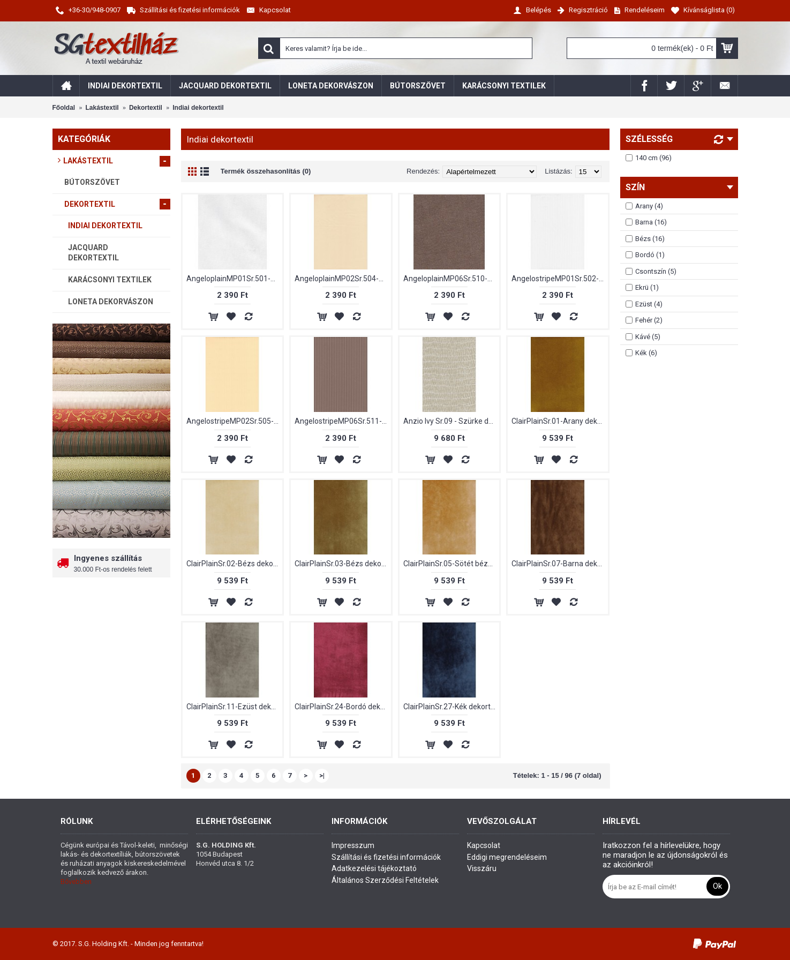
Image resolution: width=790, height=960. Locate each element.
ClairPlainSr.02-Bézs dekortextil (234, 563)
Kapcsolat (483, 845)
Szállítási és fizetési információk (386, 857)
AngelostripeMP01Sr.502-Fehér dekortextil (559, 278)
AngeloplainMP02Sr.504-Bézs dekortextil (343, 278)
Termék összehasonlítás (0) (266, 171)
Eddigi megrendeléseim (507, 857)
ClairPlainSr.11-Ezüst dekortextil (234, 706)
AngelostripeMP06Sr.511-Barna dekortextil (343, 421)
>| (322, 775)
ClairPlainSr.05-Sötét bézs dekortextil (451, 563)
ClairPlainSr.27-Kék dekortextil (451, 706)
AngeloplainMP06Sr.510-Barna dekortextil (451, 278)
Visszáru (481, 868)
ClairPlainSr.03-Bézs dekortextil (343, 563)
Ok (717, 886)
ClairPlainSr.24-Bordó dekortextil (343, 706)
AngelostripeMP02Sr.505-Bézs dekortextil (234, 421)
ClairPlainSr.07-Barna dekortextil (559, 563)
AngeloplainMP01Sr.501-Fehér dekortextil (234, 278)
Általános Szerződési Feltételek (385, 880)
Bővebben (76, 882)
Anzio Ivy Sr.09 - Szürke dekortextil (451, 421)
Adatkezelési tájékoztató (374, 868)
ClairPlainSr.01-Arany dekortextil (559, 421)
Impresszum (353, 845)
